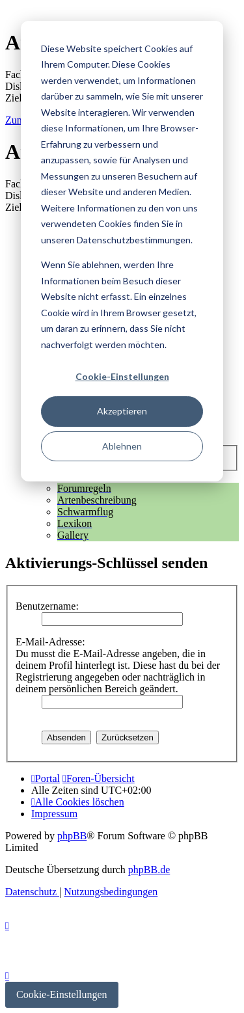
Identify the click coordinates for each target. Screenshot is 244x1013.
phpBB (72, 835)
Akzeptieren (122, 410)
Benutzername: (47, 606)
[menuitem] (77, 801)
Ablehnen (122, 446)
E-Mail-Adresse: (50, 641)
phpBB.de (149, 869)
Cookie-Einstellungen (122, 376)
